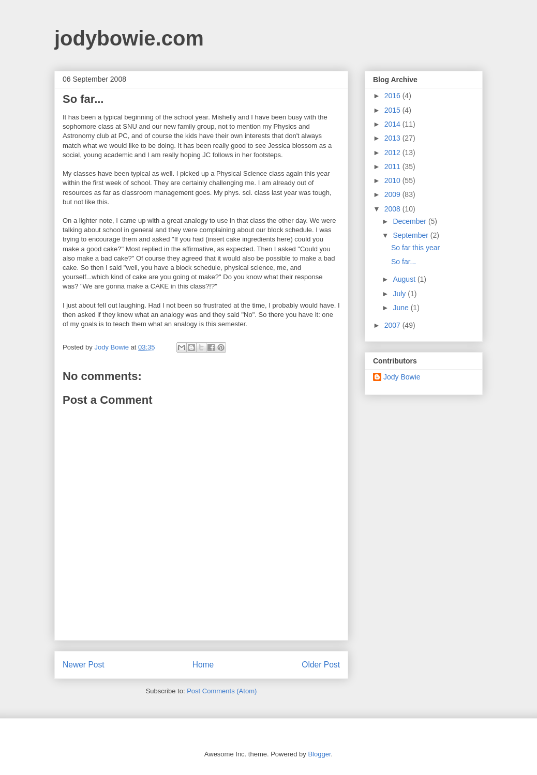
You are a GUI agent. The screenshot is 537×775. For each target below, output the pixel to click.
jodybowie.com (129, 38)
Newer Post (84, 664)
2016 (393, 96)
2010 (393, 180)
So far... (403, 261)
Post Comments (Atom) (222, 691)
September (411, 235)
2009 (393, 194)
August (405, 279)
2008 (393, 209)
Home (203, 664)
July (400, 294)
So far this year (415, 248)
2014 (393, 124)
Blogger (319, 754)
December (410, 221)
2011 (393, 166)
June (401, 307)
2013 (393, 138)
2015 (393, 110)
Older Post (321, 664)
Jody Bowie (402, 377)
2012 (393, 152)
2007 (393, 325)
